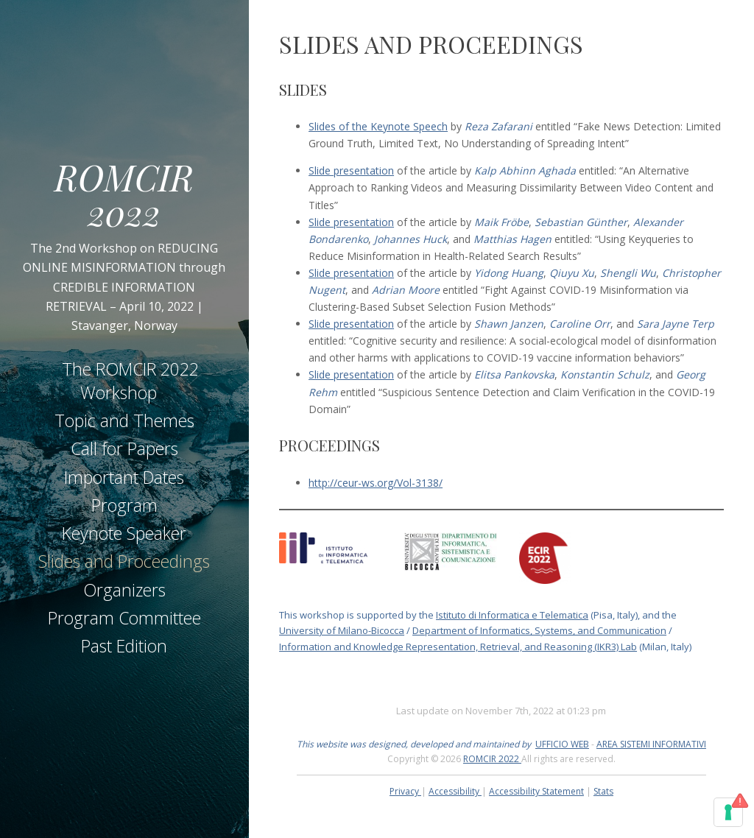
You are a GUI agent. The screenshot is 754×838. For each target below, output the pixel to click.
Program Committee (124, 618)
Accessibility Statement (536, 791)
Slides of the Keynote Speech (378, 126)
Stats (603, 791)
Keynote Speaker (124, 533)
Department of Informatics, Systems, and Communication (539, 630)
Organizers (124, 590)
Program (124, 505)
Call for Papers (124, 448)
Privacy (405, 791)
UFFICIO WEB (562, 744)
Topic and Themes (124, 420)
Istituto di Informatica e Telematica (512, 615)
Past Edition (124, 646)
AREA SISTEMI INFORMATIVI (651, 744)
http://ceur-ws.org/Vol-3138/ (376, 483)
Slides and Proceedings (124, 561)
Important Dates (124, 477)
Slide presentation (351, 170)
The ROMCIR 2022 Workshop (130, 380)
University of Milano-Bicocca (341, 630)
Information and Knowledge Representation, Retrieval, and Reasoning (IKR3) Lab (458, 646)
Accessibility (455, 791)
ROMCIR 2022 (124, 193)
